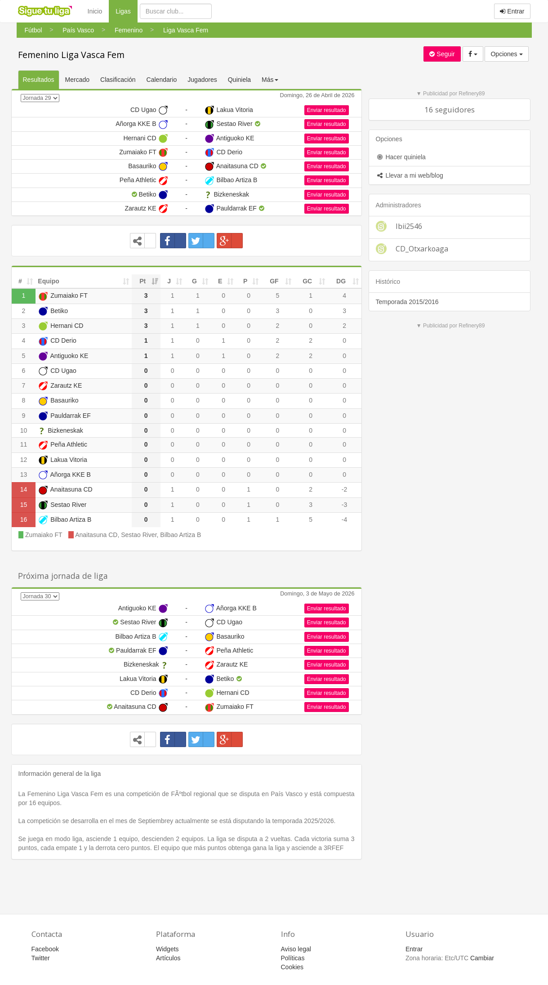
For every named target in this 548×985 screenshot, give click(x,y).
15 (23, 504)
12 (23, 459)
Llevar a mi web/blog (409, 175)
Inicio (95, 11)
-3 (344, 504)
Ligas (126, 10)
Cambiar (482, 958)
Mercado (77, 79)
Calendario (162, 79)
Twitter (40, 958)
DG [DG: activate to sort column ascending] (341, 281)
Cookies (292, 967)
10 (23, 430)
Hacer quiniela (401, 157)
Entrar (512, 11)
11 (23, 444)
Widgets (167, 949)
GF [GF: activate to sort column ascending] (274, 281)
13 (23, 474)
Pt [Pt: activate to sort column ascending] (142, 281)
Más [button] (270, 79)
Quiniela (239, 79)
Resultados (38, 79)
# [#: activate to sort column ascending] (20, 281)
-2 (344, 489)
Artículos (168, 958)
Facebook (45, 949)
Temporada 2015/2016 (407, 301)
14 (23, 489)
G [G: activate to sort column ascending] (194, 281)
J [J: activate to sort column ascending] (169, 281)
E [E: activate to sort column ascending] (220, 281)
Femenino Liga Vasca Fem (71, 55)
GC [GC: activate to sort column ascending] (307, 281)
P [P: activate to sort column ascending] (245, 281)
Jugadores (202, 79)
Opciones (506, 54)
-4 (344, 519)
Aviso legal (296, 949)
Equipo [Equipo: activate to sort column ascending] (48, 281)
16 (23, 519)
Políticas (293, 958)
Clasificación (118, 79)
